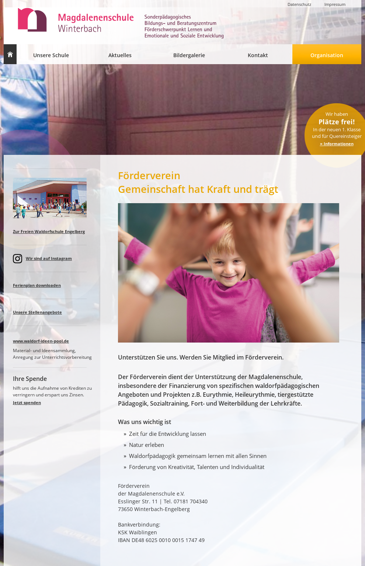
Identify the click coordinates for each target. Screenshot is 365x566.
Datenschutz (299, 4)
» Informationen (337, 143)
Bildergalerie (189, 55)
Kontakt (258, 55)
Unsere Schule (51, 55)
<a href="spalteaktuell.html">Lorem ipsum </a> (53, 307)
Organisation (326, 55)
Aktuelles (120, 55)
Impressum (334, 4)
